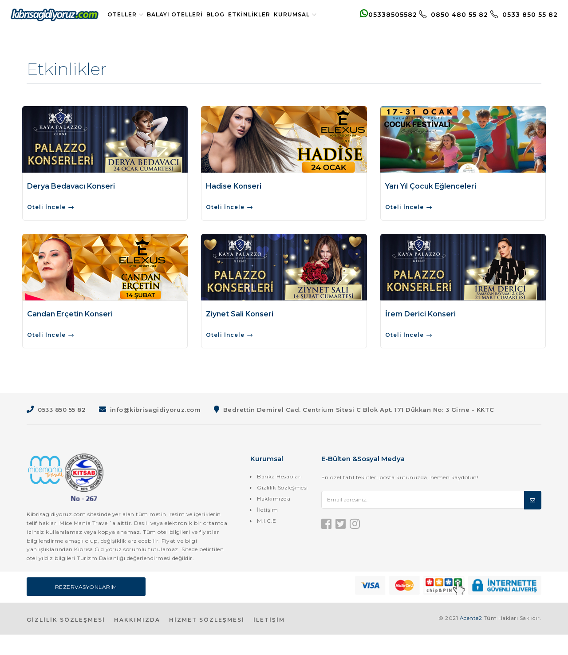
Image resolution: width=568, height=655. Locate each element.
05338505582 (381, 25)
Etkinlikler (257, 14)
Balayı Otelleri (182, 14)
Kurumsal (136, 35)
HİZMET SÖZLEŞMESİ (207, 640)
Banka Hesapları (279, 496)
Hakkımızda (273, 519)
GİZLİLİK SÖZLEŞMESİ (66, 640)
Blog (223, 14)
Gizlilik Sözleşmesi (282, 508)
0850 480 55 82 (447, 25)
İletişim (267, 530)
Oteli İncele (51, 228)
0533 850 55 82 (516, 25)
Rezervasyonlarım (86, 607)
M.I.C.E (266, 541)
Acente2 (471, 638)
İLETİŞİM (269, 640)
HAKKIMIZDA (137, 640)
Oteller (133, 14)
